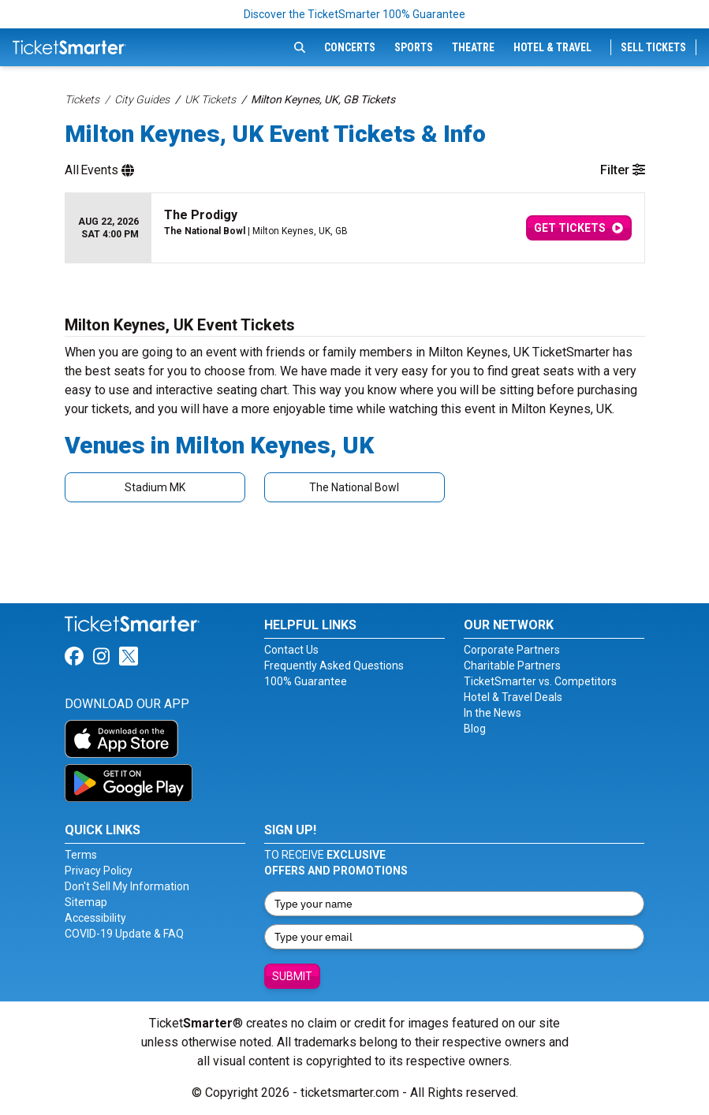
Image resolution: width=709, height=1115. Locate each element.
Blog (475, 728)
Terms (81, 854)
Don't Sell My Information (127, 886)
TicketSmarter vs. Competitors (540, 681)
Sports (413, 47)
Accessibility (95, 918)
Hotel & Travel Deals (513, 697)
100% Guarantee (305, 681)
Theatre (473, 47)
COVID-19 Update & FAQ (124, 933)
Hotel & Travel (552, 47)
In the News (492, 713)
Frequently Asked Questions (334, 665)
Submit (292, 976)
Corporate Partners (512, 649)
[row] (355, 228)
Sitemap (86, 902)
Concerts (349, 47)
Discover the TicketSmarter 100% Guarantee (354, 14)
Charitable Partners (512, 665)
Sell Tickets (653, 47)
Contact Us (291, 649)
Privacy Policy (98, 870)
